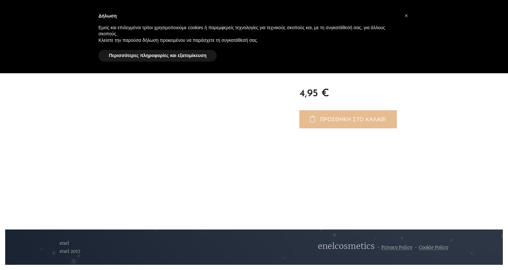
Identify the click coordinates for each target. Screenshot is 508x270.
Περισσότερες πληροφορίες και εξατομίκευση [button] (157, 55)
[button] (406, 15)
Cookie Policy (433, 247)
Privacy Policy (396, 247)
